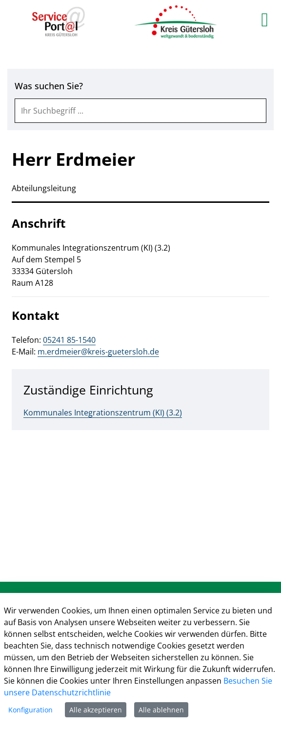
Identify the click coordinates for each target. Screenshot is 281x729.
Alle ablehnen (161, 709)
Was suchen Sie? (49, 86)
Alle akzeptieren (95, 709)
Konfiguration (30, 709)
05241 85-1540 (69, 340)
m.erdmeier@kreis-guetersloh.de (98, 351)
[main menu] (265, 19)
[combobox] (140, 111)
